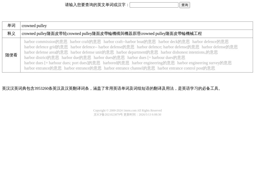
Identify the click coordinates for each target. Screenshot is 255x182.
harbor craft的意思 (85, 41)
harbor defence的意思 (210, 41)
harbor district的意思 (41, 57)
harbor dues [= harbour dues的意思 (156, 57)
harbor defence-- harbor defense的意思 (102, 47)
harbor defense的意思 (220, 47)
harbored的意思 (116, 63)
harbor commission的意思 (45, 41)
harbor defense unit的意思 (92, 52)
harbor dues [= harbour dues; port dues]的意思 (62, 63)
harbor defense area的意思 (46, 52)
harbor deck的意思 (174, 41)
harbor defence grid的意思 (46, 47)
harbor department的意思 (137, 52)
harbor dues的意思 (109, 57)
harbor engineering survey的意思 (204, 63)
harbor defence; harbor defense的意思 (168, 47)
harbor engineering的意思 (153, 63)
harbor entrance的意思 (43, 68)
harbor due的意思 (76, 57)
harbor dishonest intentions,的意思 (189, 52)
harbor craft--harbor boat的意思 (130, 41)
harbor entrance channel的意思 (129, 68)
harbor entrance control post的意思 (186, 68)
